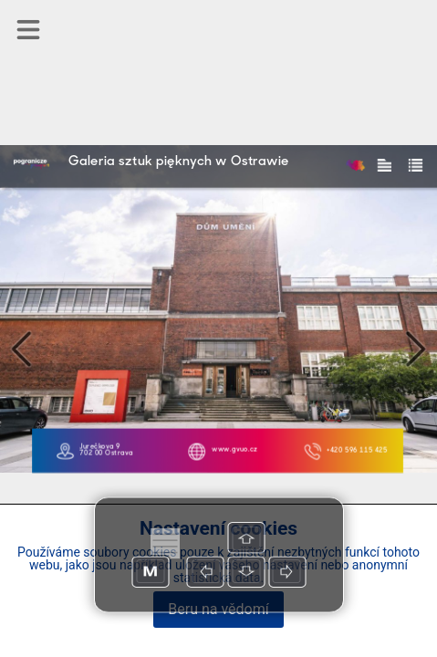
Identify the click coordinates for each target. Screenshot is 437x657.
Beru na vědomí (218, 609)
